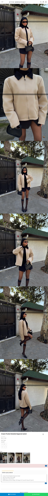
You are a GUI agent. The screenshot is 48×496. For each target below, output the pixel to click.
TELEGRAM (12, 494)
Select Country (24, 492)
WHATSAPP (36, 494)
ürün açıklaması (7, 472)
